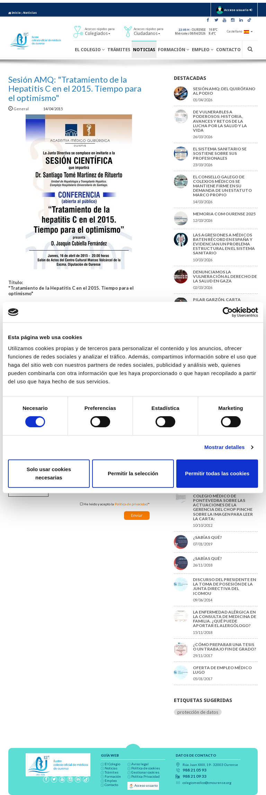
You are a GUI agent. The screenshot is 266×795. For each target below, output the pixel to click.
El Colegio (90, 49)
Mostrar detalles (224, 447)
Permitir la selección (133, 473)
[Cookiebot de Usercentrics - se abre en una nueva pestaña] (227, 312)
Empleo (202, 49)
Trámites (118, 49)
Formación (173, 49)
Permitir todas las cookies (217, 473)
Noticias (30, 13)
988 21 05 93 (194, 770)
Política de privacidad (131, 504)
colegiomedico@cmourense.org (207, 782)
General (18, 108)
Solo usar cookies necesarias (49, 473)
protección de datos (197, 712)
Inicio (14, 13)
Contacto (228, 49)
